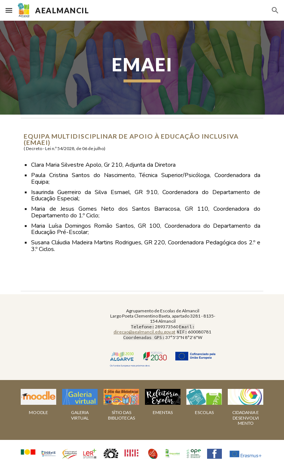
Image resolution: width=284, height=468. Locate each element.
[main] (142, 67)
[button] (9, 10)
